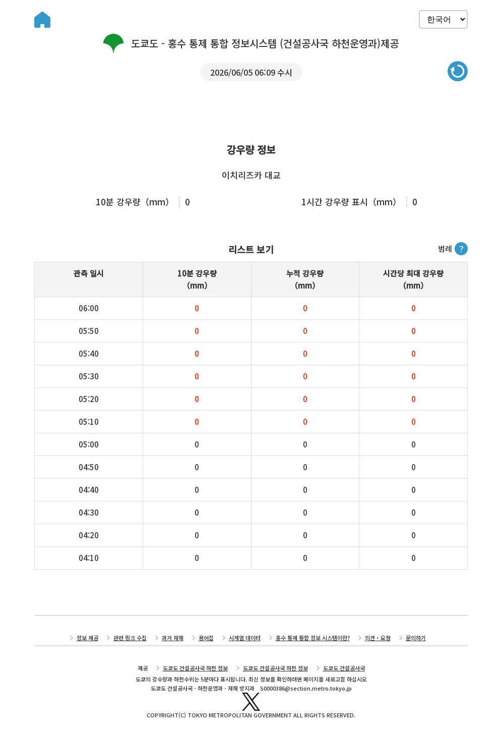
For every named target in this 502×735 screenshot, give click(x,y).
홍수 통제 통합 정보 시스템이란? (313, 638)
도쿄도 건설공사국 (344, 668)
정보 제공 (87, 638)
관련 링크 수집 (130, 638)
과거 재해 (172, 638)
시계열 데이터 (245, 638)
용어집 (206, 638)
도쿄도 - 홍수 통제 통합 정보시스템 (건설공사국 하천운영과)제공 (251, 43)
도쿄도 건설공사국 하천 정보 (195, 668)
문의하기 (416, 638)
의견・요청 (378, 638)
